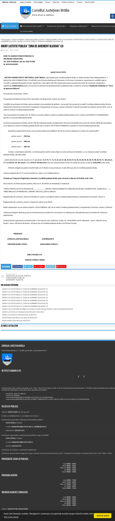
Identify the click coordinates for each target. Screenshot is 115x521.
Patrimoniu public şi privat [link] (34, 39)
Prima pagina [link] (5, 39)
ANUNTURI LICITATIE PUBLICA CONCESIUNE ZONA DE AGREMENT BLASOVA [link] (19, 277)
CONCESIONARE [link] (51, 39)
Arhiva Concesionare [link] (65, 39)
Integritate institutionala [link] (78, 26)
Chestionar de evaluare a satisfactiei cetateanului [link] (19, 450)
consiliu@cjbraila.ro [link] (14, 416)
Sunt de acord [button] (103, 516)
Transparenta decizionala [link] (56, 26)
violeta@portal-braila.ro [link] (30, 416)
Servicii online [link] (26, 31)
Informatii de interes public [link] (31, 26)
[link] (25, 2)
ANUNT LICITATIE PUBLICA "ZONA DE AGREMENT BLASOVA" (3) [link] (40, 41)
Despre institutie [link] (9, 26)
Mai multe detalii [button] (11, 517)
